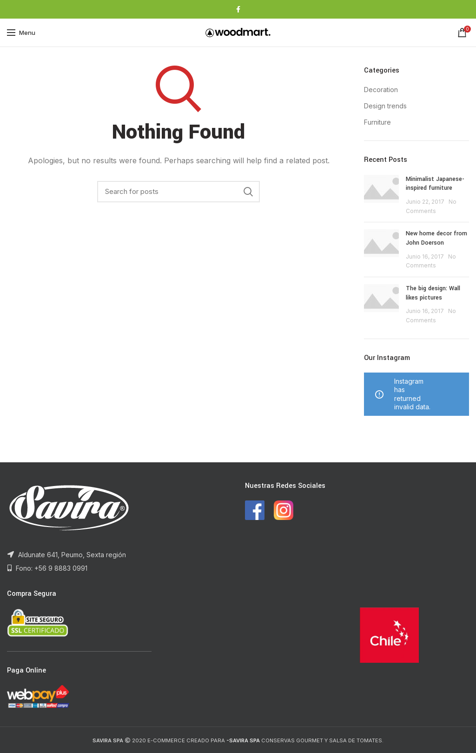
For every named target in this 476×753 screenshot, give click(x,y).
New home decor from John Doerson (436, 238)
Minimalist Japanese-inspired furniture (435, 184)
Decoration (381, 89)
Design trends (385, 106)
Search (248, 191)
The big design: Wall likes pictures (433, 293)
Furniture (377, 122)
